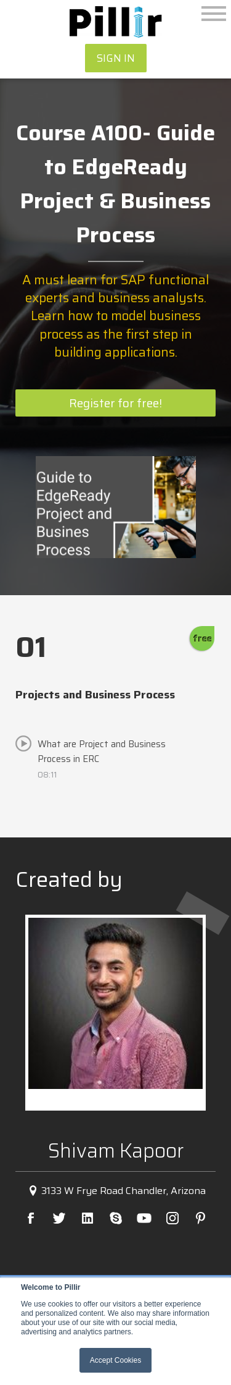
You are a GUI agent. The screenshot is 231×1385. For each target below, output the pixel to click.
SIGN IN (116, 58)
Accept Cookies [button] (115, 1360)
